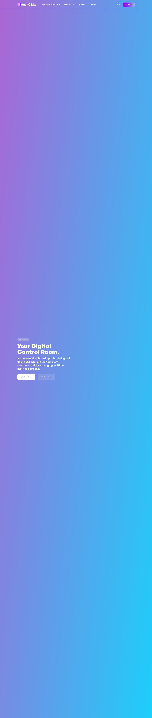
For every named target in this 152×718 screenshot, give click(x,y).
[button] (51, 5)
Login (118, 4)
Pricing (93, 4)
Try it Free (129, 4)
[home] (26, 4)
